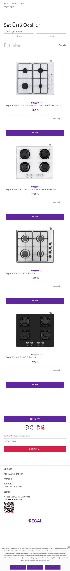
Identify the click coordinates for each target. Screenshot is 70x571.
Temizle (62, 45)
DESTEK (7, 492)
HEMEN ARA (35, 419)
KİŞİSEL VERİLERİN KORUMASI (17, 497)
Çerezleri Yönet (35, 567)
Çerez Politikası (43, 558)
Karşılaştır (57, 118)
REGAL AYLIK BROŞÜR (13, 474)
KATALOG (8, 479)
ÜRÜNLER (8, 469)
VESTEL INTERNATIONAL (13, 487)
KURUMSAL (8, 484)
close (69, 547)
